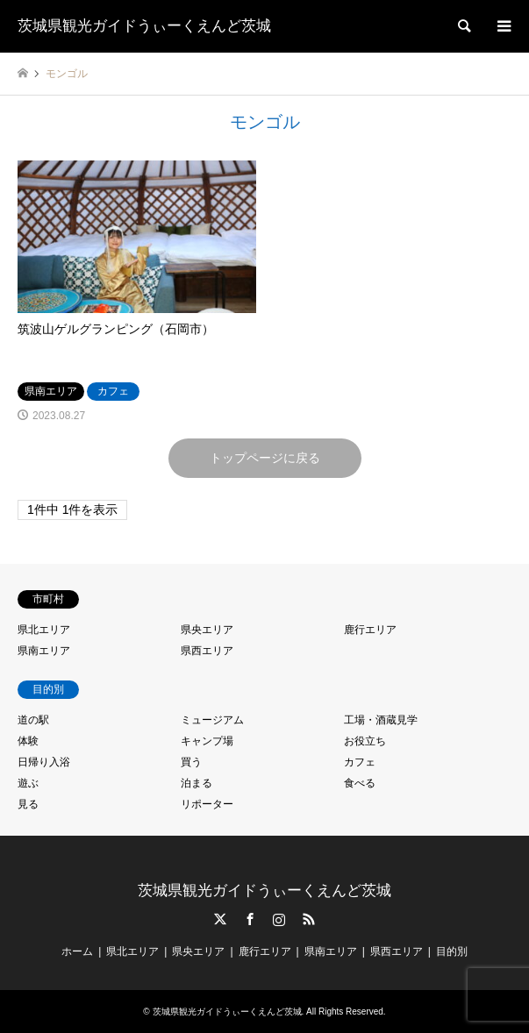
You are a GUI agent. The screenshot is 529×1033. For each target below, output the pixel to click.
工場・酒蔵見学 (381, 720)
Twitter (220, 919)
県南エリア (44, 651)
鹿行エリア (370, 629)
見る (28, 804)
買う (191, 762)
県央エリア (207, 629)
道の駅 (33, 720)
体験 (28, 741)
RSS (309, 919)
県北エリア (44, 629)
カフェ (359, 762)
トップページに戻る (265, 458)
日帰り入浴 (44, 762)
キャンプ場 (207, 741)
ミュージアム (212, 720)
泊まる (196, 783)
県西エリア (207, 651)
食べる (359, 783)
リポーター (207, 804)
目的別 (452, 951)
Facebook (250, 919)
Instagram (279, 919)
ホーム (77, 951)
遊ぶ (28, 783)
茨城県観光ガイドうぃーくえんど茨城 (264, 890)
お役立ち (365, 741)
